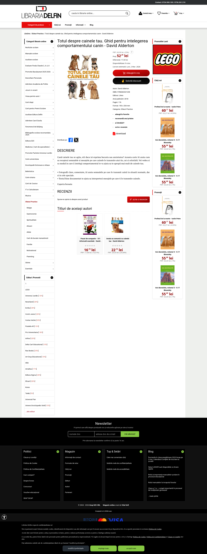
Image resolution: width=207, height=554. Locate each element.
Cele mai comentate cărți (116, 477)
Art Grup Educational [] (35, 376)
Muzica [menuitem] (28, 215)
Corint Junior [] (32, 333)
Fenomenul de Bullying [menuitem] (34, 146)
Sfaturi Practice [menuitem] (31, 221)
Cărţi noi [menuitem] (57, 25)
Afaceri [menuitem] (29, 245)
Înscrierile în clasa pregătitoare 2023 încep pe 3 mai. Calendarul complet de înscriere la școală (165, 478)
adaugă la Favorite (122, 133)
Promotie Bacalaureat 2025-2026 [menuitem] (37, 91)
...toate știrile (153, 515)
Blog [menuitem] (91, 25)
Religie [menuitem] (29, 227)
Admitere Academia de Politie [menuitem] (36, 103)
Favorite (163, 13)
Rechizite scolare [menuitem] (31, 66)
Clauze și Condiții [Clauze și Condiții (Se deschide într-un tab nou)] (174, 537)
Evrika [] (30, 327)
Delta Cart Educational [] (36, 364)
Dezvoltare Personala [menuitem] (33, 97)
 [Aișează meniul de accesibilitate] (4, 517)
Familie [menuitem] (29, 263)
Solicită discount (131, 100)
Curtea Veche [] (33, 339)
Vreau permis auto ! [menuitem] (32, 115)
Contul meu (146, 13)
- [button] (52, 60)
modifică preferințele (76, 548)
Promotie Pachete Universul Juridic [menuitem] (38, 172)
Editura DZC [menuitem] (29, 160)
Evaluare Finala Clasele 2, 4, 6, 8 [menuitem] (37, 85)
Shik (27, 382)
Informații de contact (73, 477)
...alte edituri (30, 431)
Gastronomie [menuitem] (32, 233)
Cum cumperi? (29, 494)
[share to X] (76, 159)
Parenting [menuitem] (30, 276)
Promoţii (68, 494)
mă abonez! (129, 453)
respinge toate (103, 548)
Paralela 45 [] (32, 345)
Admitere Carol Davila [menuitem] (33, 140)
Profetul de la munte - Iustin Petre (167, 126)
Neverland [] (31, 321)
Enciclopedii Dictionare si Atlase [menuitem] (37, 184)
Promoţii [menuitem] (68, 25)
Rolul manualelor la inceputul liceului (162, 501)
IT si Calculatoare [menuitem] (32, 209)
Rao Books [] (32, 370)
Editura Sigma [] (33, 394)
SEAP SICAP (28, 517)
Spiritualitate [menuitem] (31, 239)
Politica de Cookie (30, 482)
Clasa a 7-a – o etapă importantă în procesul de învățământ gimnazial (165, 508)
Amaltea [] (31, 388)
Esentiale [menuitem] (28, 288)
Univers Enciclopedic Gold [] (37, 425)
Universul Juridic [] (34, 315)
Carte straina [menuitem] (30, 196)
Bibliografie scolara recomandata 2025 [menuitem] (38, 153)
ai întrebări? (119, 142)
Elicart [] (30, 400)
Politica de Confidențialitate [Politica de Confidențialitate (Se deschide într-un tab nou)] (156, 537)
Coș (178, 13)
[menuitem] (37, 25)
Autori (67, 506)
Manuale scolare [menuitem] (31, 73)
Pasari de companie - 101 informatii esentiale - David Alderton (89, 260)
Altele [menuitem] (29, 251)
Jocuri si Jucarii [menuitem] (31, 109)
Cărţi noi (68, 488)
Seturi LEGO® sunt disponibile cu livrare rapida (163, 487)
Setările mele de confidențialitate (119, 482)
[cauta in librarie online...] (96, 13)
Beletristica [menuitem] (29, 190)
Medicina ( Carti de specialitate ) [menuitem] (37, 166)
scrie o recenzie (121, 146)
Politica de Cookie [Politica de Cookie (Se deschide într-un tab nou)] (155, 529)
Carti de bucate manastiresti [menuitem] (37, 257)
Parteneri (68, 512)
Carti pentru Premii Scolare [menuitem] (35, 127)
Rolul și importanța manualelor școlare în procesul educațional (163, 495)
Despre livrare (28, 500)
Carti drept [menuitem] (29, 121)
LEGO (27, 309)
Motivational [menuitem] (31, 269)
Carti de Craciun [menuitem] (31, 203)
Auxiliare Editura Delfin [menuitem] (34, 134)
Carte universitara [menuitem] (32, 178)
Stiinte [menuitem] (27, 282)
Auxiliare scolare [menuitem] (31, 79)
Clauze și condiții (29, 477)
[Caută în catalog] (127, 13)
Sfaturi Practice (127, 128)
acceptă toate (131, 548)
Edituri (67, 500)
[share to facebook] (71, 159)
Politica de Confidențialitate (33, 488)
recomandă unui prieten (124, 138)
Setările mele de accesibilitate (118, 488)
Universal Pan (30, 418)
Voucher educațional (31, 512)
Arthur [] (30, 358)
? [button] (131, 71)
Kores (27, 406)
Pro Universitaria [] (34, 351)
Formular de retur (71, 482)
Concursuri (27, 506)
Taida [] (29, 412)
